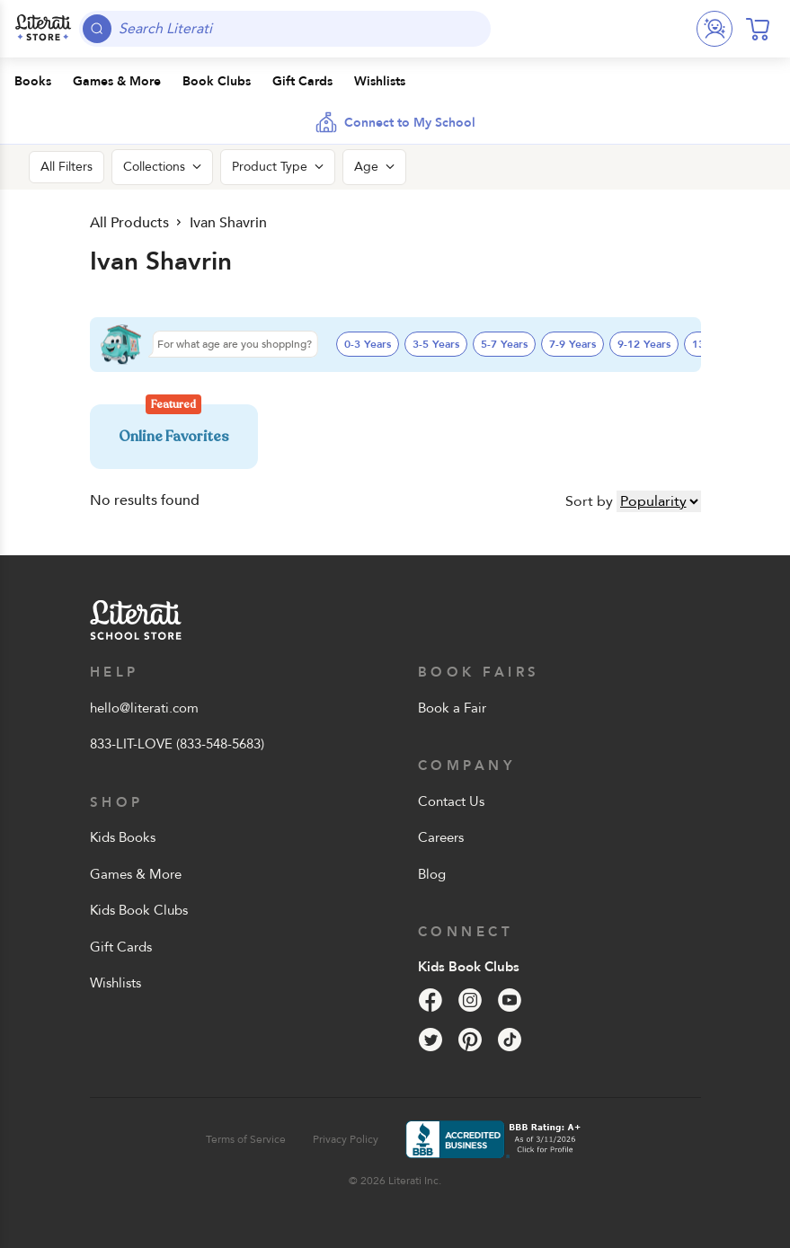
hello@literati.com (144, 708)
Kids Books (122, 837)
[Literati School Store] (43, 28)
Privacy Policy (345, 1139)
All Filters (66, 166)
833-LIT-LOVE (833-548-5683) (177, 744)
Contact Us (451, 801)
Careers (441, 837)
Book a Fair (452, 708)
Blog (432, 874)
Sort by (589, 501)
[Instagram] (470, 1000)
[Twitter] (430, 1039)
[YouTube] (509, 1000)
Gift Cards (121, 947)
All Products (128, 222)
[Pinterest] (470, 1039)
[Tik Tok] (509, 1039)
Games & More (136, 874)
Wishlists (115, 983)
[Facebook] (430, 1000)
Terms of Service (246, 1139)
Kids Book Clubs (139, 910)
